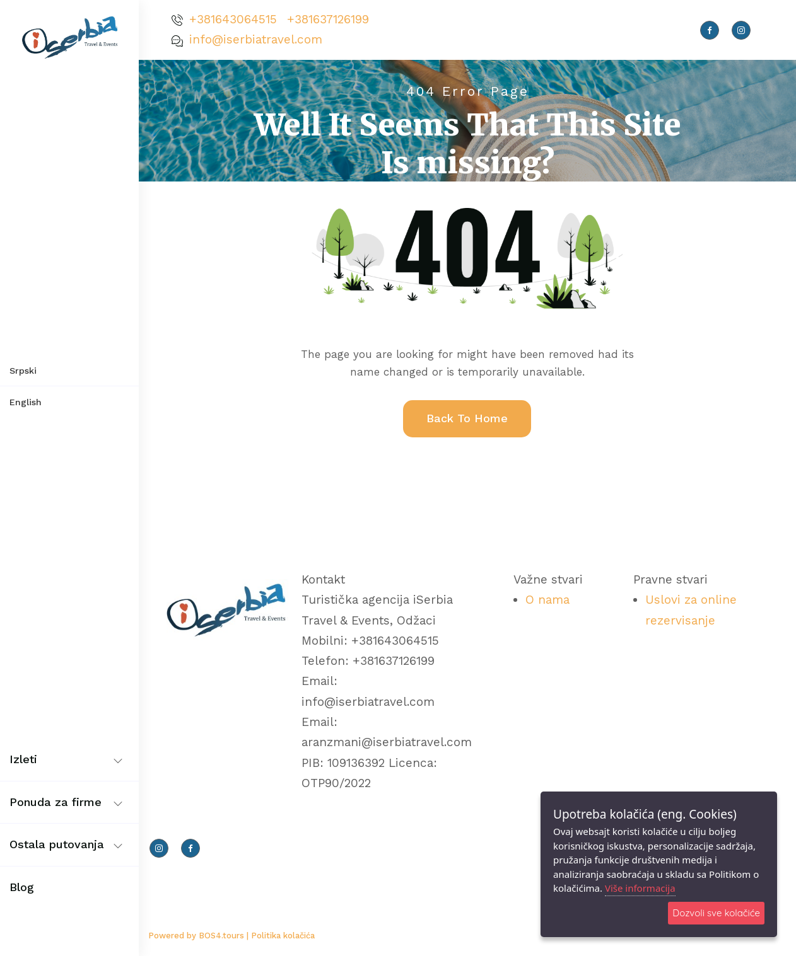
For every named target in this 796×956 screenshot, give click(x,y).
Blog (21, 887)
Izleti (23, 759)
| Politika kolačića (281, 935)
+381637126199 (328, 19)
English (25, 402)
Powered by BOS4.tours (197, 935)
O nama (547, 599)
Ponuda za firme (55, 802)
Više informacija (640, 888)
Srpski (23, 371)
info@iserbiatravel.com (255, 39)
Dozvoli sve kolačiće (716, 913)
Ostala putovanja (56, 844)
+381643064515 (233, 19)
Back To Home (467, 418)
